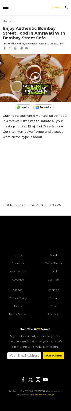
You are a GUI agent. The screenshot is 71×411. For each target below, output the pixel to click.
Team (53, 298)
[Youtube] (45, 379)
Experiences (18, 271)
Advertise (18, 279)
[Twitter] (30, 380)
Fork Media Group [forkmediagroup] (43, 394)
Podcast (53, 314)
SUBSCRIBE (53, 355)
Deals (17, 306)
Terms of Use (18, 314)
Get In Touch (53, 263)
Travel (53, 271)
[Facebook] (23, 380)
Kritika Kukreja (17, 43)
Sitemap (53, 279)
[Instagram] (38, 380)
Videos (17, 290)
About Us (18, 263)
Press (53, 306)
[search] (66, 7)
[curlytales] (35, 235)
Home (7, 21)
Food (53, 255)
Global (56, 7)
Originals (53, 290)
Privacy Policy (18, 298)
